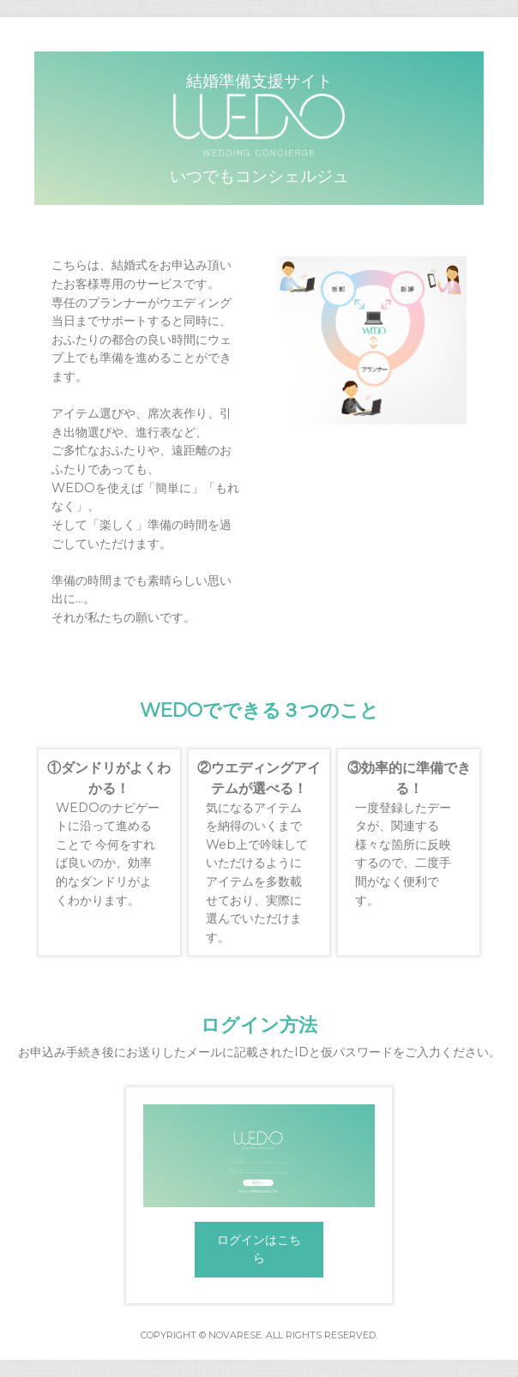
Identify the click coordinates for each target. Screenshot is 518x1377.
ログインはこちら (259, 1249)
